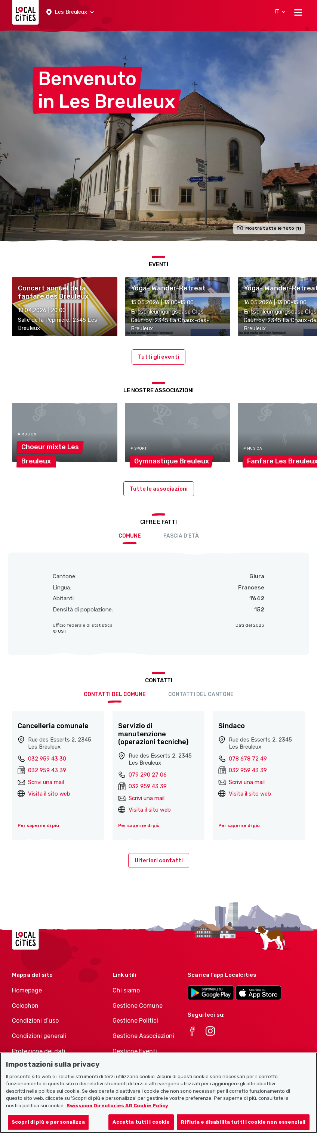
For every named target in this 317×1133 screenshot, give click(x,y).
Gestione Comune (138, 1005)
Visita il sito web (49, 793)
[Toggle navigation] (298, 12)
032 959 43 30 (47, 758)
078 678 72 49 (248, 758)
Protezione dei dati (38, 1051)
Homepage (27, 990)
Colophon (25, 1005)
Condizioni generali (39, 1035)
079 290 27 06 (148, 774)
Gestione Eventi (135, 1051)
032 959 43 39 (47, 770)
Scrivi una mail (46, 782)
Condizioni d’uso (35, 1020)
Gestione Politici (135, 1020)
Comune (130, 536)
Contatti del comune (115, 694)
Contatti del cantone (201, 694)
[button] (70, 12)
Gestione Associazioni (143, 1035)
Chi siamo (126, 990)
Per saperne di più (38, 825)
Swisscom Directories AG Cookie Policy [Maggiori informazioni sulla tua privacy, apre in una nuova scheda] (117, 1113)
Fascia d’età (181, 536)
